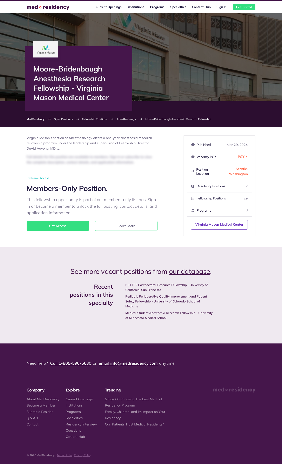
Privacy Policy (82, 455)
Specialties (178, 7)
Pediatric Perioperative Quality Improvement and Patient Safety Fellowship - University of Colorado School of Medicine (166, 301)
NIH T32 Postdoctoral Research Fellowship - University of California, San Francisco (166, 287)
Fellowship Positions (94, 119)
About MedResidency (43, 399)
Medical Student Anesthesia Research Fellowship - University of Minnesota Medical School (169, 315)
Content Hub (201, 7)
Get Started (244, 7)
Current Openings (109, 7)
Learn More (126, 226)
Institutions (135, 7)
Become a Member (41, 405)
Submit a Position (40, 412)
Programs (157, 7)
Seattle (241, 169)
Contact (33, 424)
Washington (238, 174)
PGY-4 (243, 157)
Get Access (57, 226)
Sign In (221, 7)
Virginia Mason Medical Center (219, 224)
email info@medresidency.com (128, 363)
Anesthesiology (126, 119)
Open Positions (63, 119)
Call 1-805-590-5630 (70, 363)
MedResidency (36, 119)
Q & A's (32, 418)
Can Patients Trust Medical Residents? (134, 424)
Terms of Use (64, 455)
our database (189, 271)
